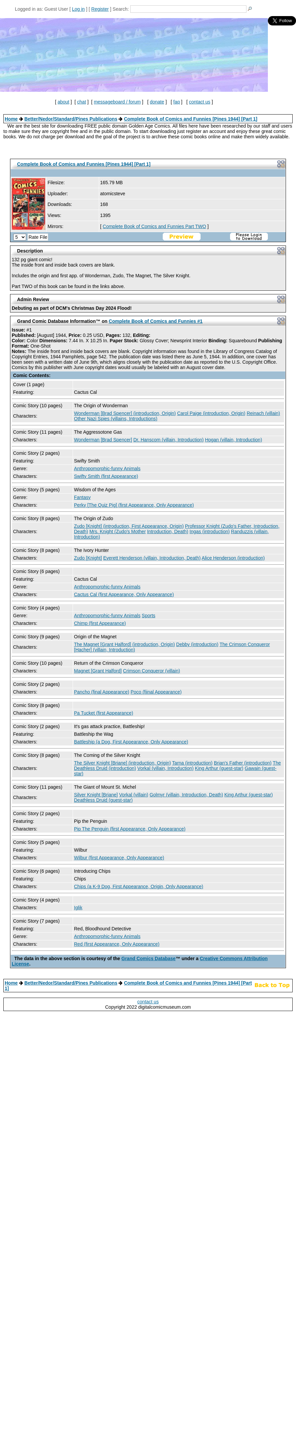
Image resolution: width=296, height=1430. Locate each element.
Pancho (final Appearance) (101, 692)
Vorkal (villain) (133, 794)
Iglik (78, 907)
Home (11, 119)
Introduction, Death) (167, 531)
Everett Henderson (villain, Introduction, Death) (152, 558)
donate (157, 101)
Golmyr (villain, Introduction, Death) (186, 794)
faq (176, 101)
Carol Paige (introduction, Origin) (211, 413)
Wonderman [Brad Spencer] (103, 439)
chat (81, 101)
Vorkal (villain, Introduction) (165, 768)
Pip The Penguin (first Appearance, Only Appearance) (130, 829)
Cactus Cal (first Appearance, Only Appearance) (124, 594)
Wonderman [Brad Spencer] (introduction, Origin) (125, 413)
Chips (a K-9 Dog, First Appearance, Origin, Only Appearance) (138, 886)
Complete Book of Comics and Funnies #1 (156, 321)
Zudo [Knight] (88, 558)
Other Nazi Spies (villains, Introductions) (115, 418)
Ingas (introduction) (210, 531)
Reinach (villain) (263, 413)
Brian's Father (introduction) (243, 763)
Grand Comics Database (149, 958)
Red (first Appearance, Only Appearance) (116, 944)
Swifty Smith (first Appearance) (106, 476)
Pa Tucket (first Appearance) (103, 713)
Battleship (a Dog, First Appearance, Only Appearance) (131, 741)
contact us (199, 101)
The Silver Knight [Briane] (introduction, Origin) (122, 763)
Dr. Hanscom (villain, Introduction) (168, 439)
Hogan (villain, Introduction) (233, 439)
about (63, 101)
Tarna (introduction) (192, 763)
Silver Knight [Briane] (96, 794)
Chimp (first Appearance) (100, 623)
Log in (78, 9)
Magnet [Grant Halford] (98, 670)
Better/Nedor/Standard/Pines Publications (71, 119)
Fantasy (82, 497)
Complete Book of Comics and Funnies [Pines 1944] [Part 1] (190, 119)
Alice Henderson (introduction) (233, 558)
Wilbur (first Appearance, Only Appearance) (119, 857)
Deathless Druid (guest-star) (103, 800)
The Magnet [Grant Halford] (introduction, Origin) (124, 644)
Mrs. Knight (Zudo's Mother (117, 531)
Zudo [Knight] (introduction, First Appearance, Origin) (129, 526)
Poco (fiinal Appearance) (156, 692)
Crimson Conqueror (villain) (151, 670)
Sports (148, 615)
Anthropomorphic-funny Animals (107, 468)
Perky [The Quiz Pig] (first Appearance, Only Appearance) (134, 505)
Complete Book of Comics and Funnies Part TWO (154, 226)
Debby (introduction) (197, 644)
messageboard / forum (117, 101)
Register (100, 9)
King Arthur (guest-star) (219, 768)
